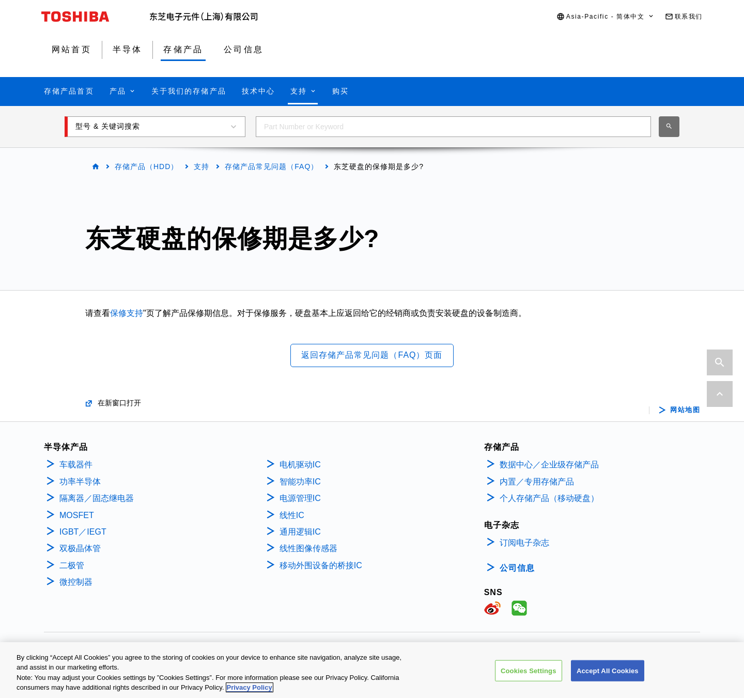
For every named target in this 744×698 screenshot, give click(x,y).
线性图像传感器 (308, 548)
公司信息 (517, 568)
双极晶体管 (80, 548)
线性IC (292, 515)
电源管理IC (300, 498)
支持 (201, 166)
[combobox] (453, 126)
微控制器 (75, 582)
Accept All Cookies (608, 675)
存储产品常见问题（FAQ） (271, 166)
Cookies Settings (528, 675)
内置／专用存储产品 (537, 481)
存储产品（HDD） (146, 166)
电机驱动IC (300, 464)
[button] (605, 16)
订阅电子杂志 (524, 542)
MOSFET (76, 515)
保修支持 (126, 313)
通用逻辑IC (300, 531)
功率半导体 (80, 481)
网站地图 (685, 410)
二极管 (71, 565)
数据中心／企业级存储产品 (549, 464)
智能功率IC (300, 481)
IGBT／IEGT (82, 531)
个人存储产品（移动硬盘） (549, 498)
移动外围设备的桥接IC (321, 565)
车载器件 (75, 464)
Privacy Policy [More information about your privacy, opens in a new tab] (249, 692)
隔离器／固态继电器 (96, 498)
